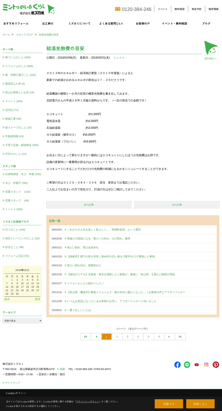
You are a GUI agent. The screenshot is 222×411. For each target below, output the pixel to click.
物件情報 (213, 9)
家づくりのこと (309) (17, 57)
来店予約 (196, 9)
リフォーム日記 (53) (17, 255)
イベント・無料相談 (174, 23)
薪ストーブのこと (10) (18, 127)
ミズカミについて (79, 23)
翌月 (37, 299)
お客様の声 (143, 23)
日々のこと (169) (15, 229)
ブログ (206, 23)
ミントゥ (119, 57)
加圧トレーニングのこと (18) (22, 238)
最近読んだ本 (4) (15, 83)
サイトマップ (12, 382)
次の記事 (177, 204)
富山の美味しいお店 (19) (19, 92)
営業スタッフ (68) (17, 200)
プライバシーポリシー (87, 401)
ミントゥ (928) (14, 209)
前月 (7, 299)
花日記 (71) (12, 109)
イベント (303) (14, 101)
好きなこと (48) (14, 247)
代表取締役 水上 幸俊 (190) (23, 174)
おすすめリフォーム (16, 23)
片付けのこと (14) (15, 153)
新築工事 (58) (13, 118)
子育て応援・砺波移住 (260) (21, 144)
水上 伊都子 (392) (16, 182)
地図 (62, 368)
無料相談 (180, 9)
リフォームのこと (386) (19, 66)
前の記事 (89, 204)
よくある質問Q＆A (111, 23)
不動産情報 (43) (14, 136)
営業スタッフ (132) (17, 191)
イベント (163, 9)
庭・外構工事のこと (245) (20, 74)
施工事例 (47, 23)
